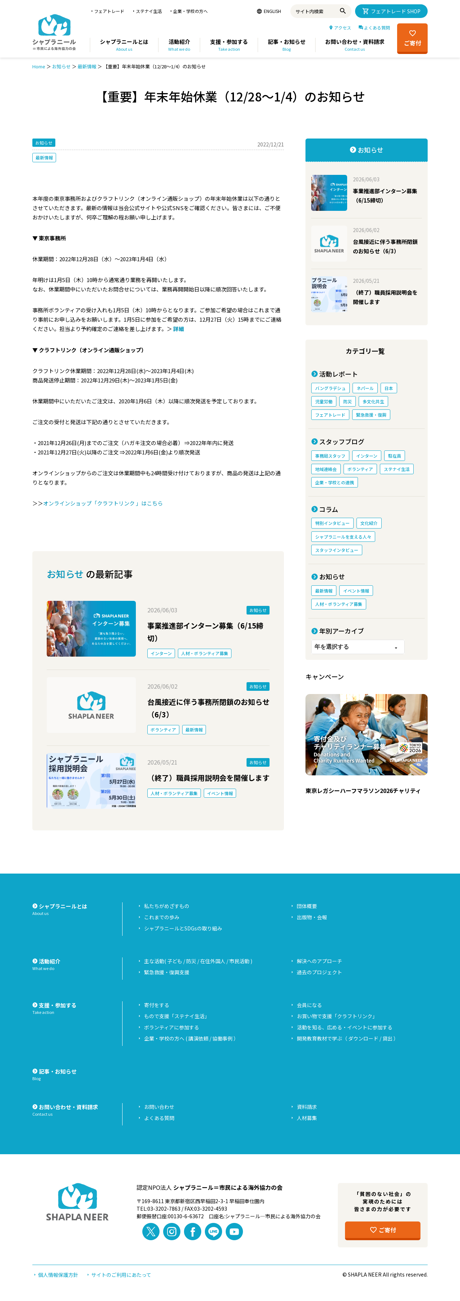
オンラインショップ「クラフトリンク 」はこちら (103, 503)
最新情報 (87, 66)
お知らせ (61, 66)
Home (38, 66)
